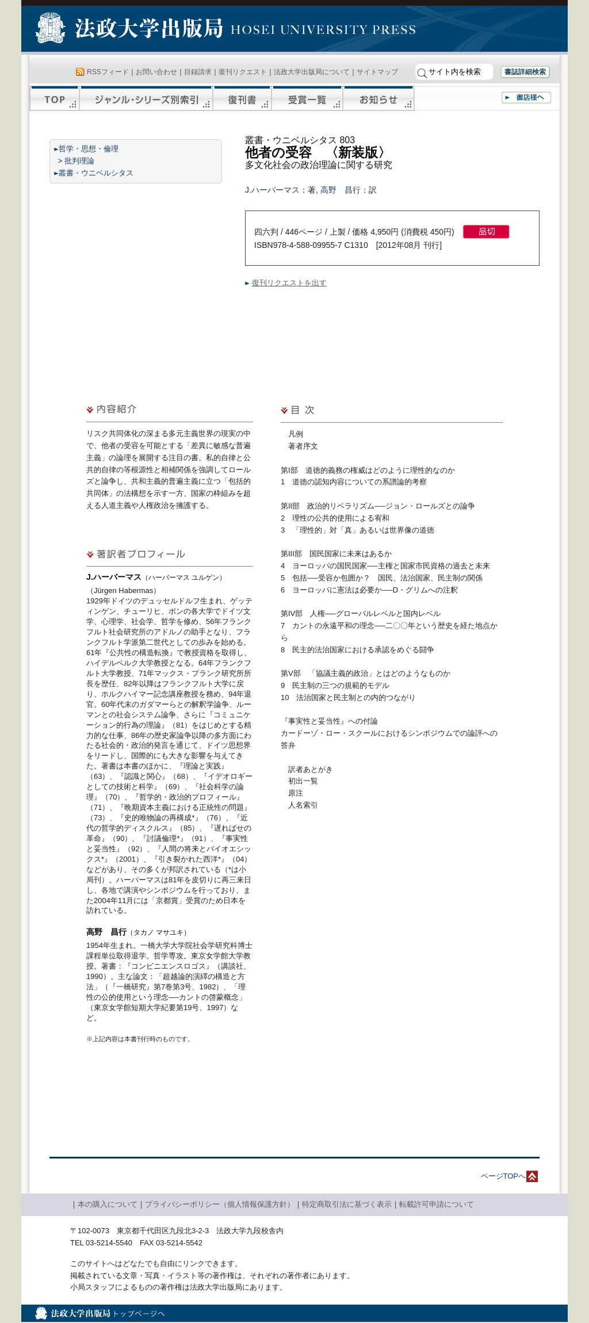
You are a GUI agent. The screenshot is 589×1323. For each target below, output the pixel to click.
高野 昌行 (340, 189)
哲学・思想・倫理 (88, 148)
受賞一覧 (307, 98)
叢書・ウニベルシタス (96, 173)
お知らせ (379, 98)
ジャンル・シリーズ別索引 (146, 98)
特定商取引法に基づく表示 (347, 1204)
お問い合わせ (156, 72)
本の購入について (107, 1204)
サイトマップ (377, 72)
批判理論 (79, 160)
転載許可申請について (436, 1204)
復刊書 (242, 98)
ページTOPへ (503, 1176)
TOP (54, 98)
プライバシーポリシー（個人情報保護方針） (219, 1204)
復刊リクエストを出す (289, 282)
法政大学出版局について (312, 72)
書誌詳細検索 (525, 72)
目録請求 (198, 72)
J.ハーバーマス (272, 189)
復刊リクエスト (243, 72)
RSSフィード (108, 72)
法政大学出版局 (130, 30)
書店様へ (526, 97)
